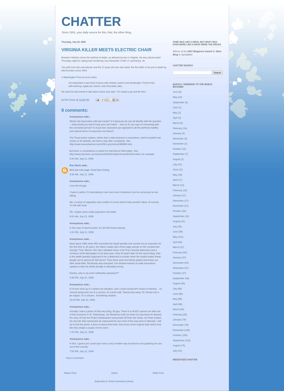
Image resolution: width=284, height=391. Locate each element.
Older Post (158, 373)
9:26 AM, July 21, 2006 (81, 158)
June (175, 92)
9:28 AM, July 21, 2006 (81, 174)
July (175, 164)
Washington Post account (77, 77)
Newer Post (70, 373)
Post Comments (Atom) (121, 381)
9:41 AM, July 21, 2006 (81, 216)
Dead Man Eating (100, 170)
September (178, 102)
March (176, 123)
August (176, 159)
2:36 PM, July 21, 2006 (82, 277)
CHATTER (91, 21)
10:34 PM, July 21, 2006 (82, 299)
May (175, 97)
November (178, 143)
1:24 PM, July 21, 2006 (82, 232)
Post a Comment (74, 358)
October (177, 149)
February (177, 128)
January (177, 133)
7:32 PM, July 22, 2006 (82, 332)
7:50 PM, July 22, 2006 (82, 351)
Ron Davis (75, 165)
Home (114, 373)
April (175, 117)
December (178, 138)
